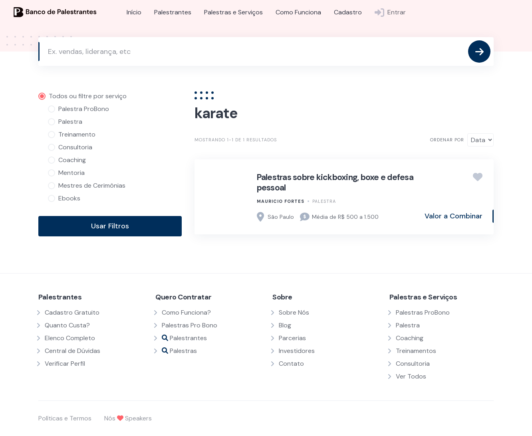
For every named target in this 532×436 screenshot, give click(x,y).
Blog (285, 325)
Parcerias (292, 338)
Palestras (179, 351)
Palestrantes (172, 12)
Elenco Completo (70, 338)
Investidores (297, 351)
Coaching (409, 338)
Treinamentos (416, 351)
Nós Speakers (128, 418)
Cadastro (348, 12)
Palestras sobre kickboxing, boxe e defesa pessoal (335, 182)
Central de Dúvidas (72, 351)
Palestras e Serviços (233, 12)
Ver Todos (411, 376)
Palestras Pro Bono (189, 325)
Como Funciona (298, 12)
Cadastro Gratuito (72, 312)
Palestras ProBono (423, 312)
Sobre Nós (294, 312)
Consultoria (413, 363)
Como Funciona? (186, 312)
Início (134, 12)
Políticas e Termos (64, 418)
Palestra (324, 201)
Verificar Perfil (65, 363)
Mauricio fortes (280, 201)
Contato (291, 363)
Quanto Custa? (67, 325)
